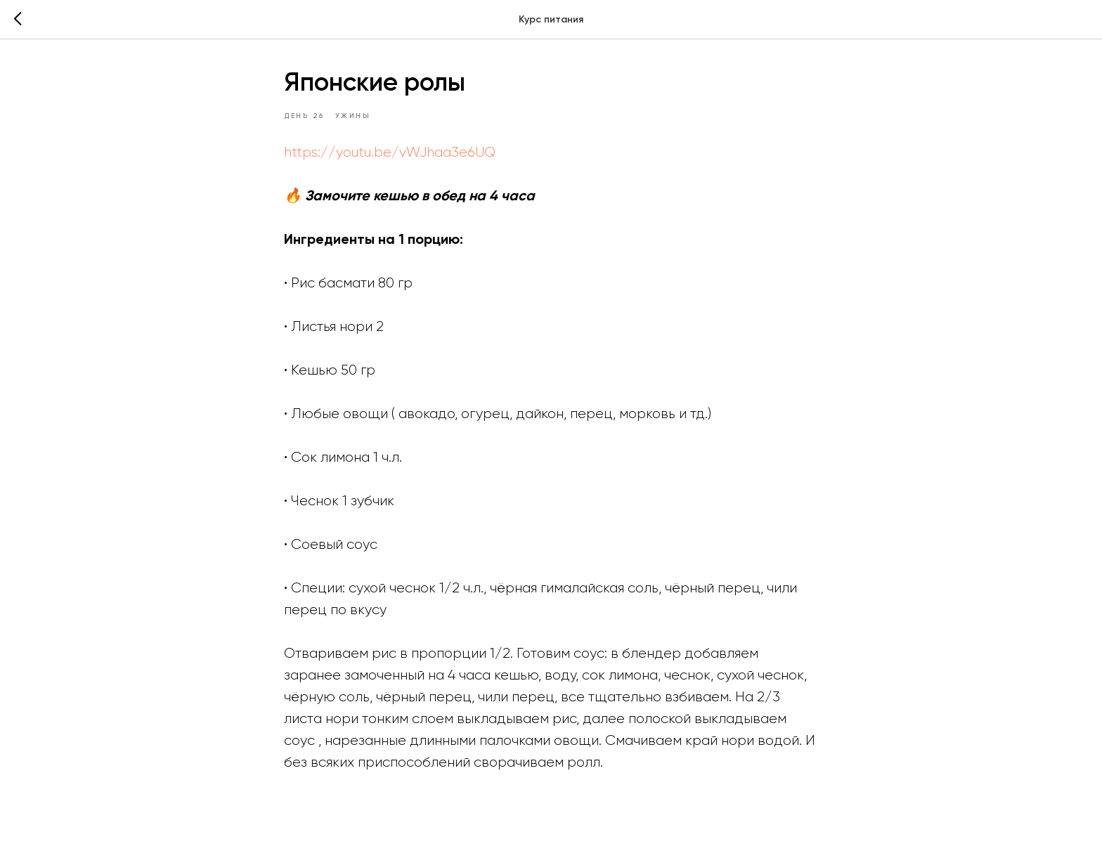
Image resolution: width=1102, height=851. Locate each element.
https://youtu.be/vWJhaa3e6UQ (389, 152)
